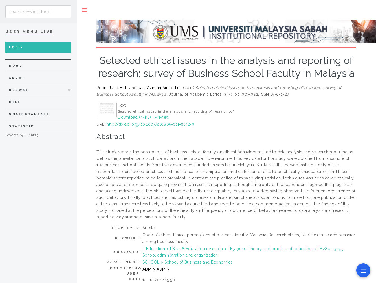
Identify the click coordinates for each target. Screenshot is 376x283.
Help (15, 102)
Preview (162, 117)
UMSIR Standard (29, 114)
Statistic (21, 126)
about (17, 77)
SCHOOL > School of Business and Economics (187, 262)
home (15, 65)
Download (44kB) (134, 117)
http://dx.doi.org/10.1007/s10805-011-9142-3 (150, 124)
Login (16, 47)
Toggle (85, 10)
